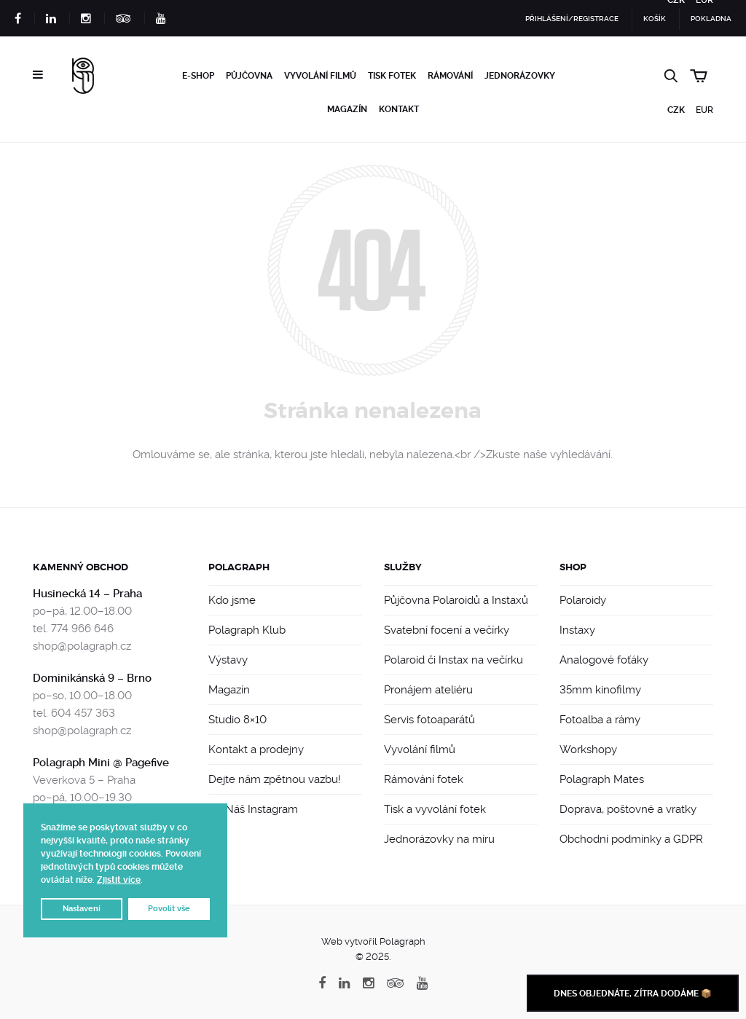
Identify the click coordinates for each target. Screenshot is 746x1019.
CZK (676, 110)
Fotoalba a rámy (600, 719)
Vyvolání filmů (320, 76)
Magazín (347, 109)
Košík (654, 19)
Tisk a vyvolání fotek (435, 809)
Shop (573, 567)
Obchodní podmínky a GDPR (631, 839)
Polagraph (239, 567)
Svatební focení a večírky (446, 630)
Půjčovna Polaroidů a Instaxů (456, 600)
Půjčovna (249, 76)
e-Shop (198, 76)
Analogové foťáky (604, 659)
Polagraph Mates (602, 779)
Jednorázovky (519, 76)
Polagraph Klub (247, 630)
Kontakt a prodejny (256, 749)
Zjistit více (119, 880)
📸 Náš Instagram (253, 809)
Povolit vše (169, 908)
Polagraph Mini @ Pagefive (101, 762)
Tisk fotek (392, 76)
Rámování (450, 76)
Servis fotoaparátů (429, 719)
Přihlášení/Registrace (572, 19)
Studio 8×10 (237, 719)
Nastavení (82, 908)
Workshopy (588, 749)
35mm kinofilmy (600, 689)
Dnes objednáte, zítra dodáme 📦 (633, 993)
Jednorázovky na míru (439, 839)
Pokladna (711, 19)
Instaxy (577, 630)
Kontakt (399, 109)
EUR (704, 110)
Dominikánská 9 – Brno (92, 678)
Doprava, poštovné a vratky (628, 809)
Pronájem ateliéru (428, 689)
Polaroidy (583, 600)
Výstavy (228, 659)
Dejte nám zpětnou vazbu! (274, 779)
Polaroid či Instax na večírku (453, 659)
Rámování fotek (423, 779)
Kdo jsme (232, 600)
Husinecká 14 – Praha (87, 593)
